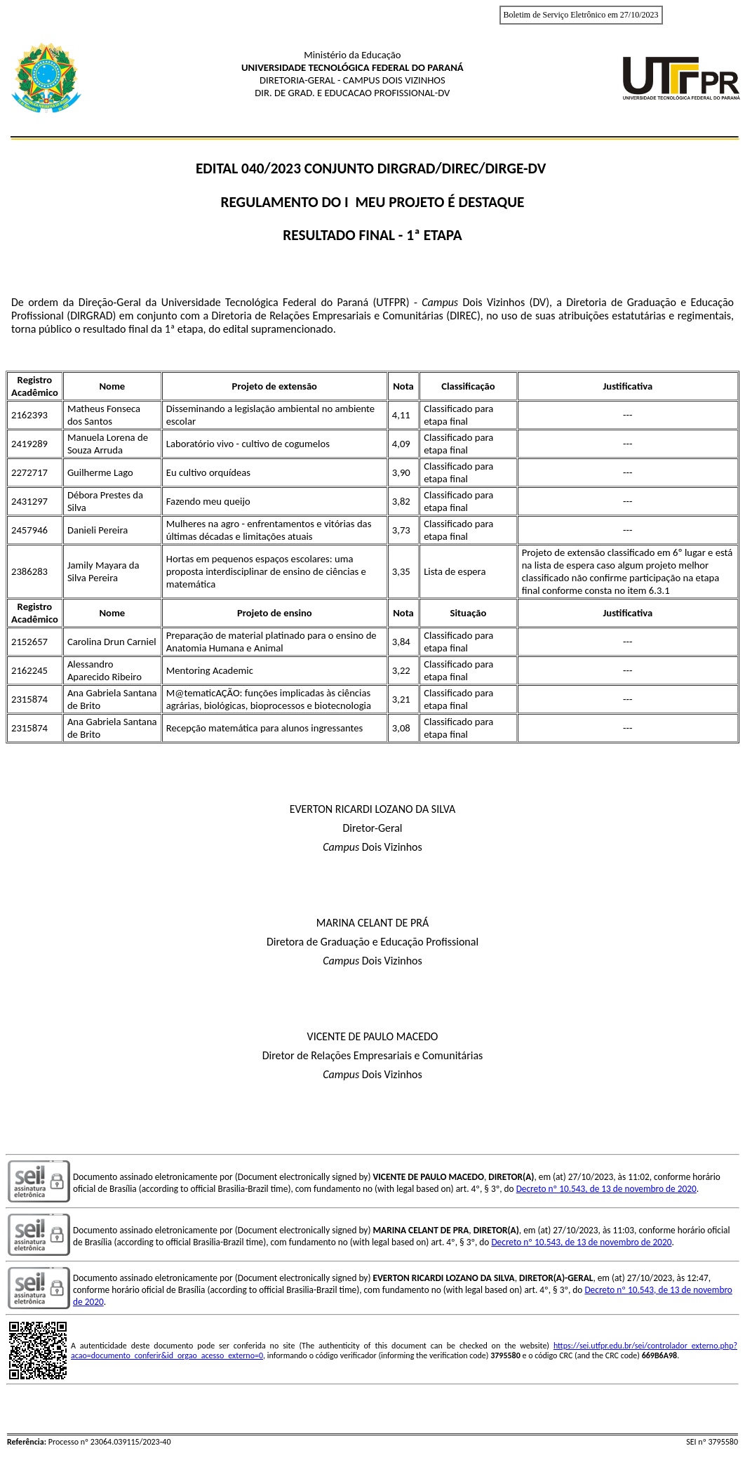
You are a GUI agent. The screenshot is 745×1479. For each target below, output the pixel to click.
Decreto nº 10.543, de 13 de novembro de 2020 (606, 1189)
